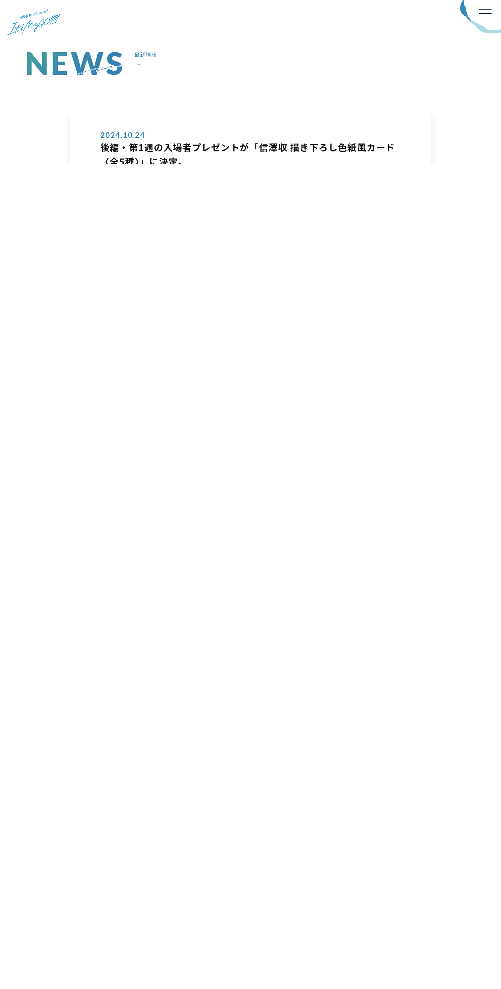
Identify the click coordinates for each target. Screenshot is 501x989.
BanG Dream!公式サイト (62, 946)
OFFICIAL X (384, 872)
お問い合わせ (197, 946)
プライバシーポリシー (136, 946)
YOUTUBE (453, 873)
